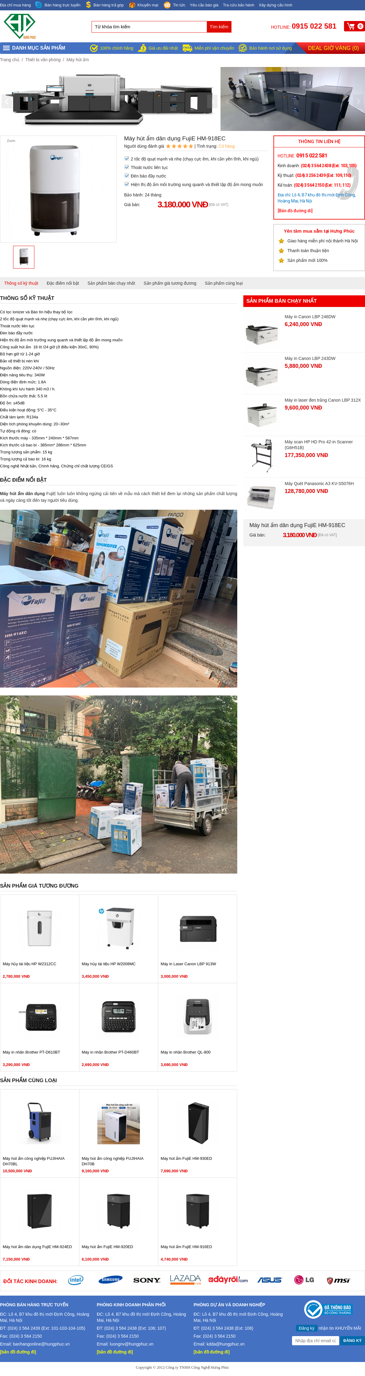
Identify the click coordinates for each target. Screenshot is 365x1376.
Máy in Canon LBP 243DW (310, 358)
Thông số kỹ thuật (21, 283)
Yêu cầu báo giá (204, 5)
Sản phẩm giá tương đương (170, 283)
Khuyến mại (143, 4)
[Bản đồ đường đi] (295, 210)
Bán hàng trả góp (104, 4)
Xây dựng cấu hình (275, 5)
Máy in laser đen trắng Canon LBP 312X (323, 400)
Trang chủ (9, 59)
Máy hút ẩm (78, 59)
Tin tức (174, 5)
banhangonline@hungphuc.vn (41, 1344)
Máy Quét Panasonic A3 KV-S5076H (319, 483)
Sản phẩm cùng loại (224, 283)
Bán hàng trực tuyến (57, 5)
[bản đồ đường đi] (18, 1352)
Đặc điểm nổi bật (63, 283)
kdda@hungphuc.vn (226, 1344)
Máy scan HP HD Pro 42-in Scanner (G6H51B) (319, 444)
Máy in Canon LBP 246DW (310, 316)
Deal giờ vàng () (333, 48)
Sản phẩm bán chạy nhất (111, 283)
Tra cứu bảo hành (238, 5)
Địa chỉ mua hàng (15, 5)
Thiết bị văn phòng (43, 59)
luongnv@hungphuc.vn (131, 1344)
